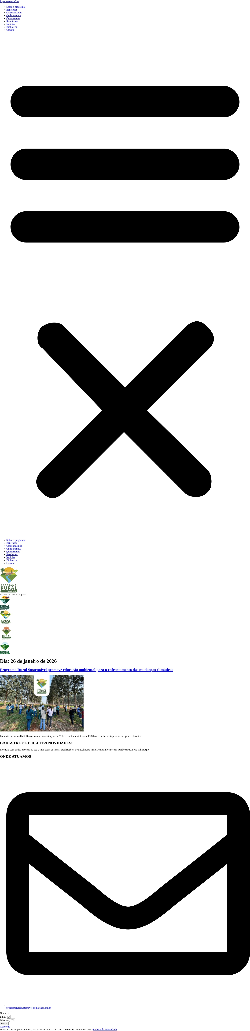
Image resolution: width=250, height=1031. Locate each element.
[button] (125, 285)
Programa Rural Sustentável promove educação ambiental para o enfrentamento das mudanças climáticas (86, 670)
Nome (3, 1013)
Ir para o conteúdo (9, 1)
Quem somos (13, 18)
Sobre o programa (15, 6)
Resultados (12, 21)
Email (3, 1016)
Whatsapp (5, 1020)
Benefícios (11, 9)
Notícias (10, 24)
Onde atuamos (13, 15)
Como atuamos (14, 12)
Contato (10, 29)
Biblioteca (11, 27)
